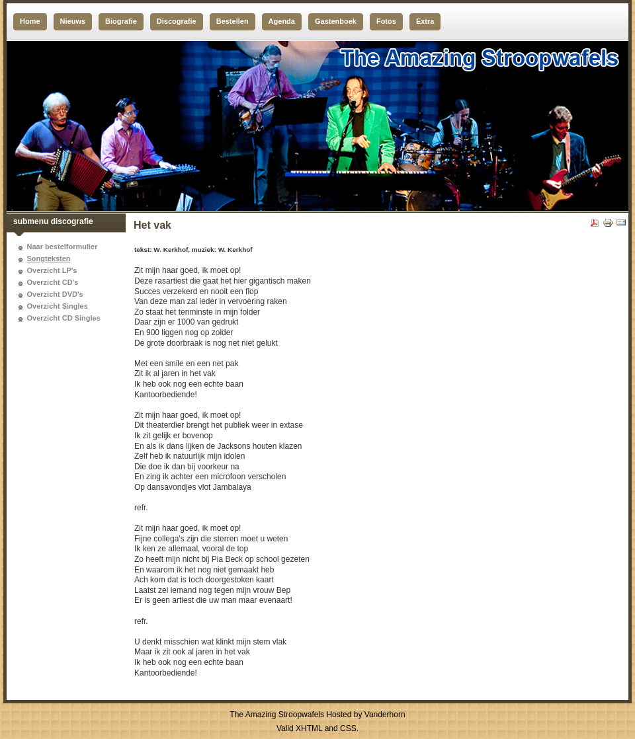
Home (30, 21)
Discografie (176, 21)
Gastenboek (336, 21)
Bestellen (232, 21)
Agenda (282, 21)
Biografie (121, 21)
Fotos (386, 21)
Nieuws (73, 21)
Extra (425, 21)
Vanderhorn (384, 714)
